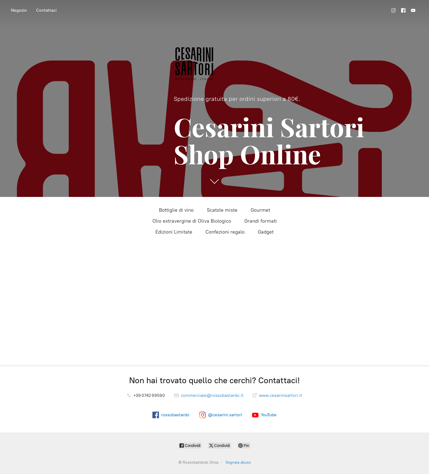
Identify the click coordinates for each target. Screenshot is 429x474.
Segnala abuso (238, 462)
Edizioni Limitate (173, 232)
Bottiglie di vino (176, 210)
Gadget (266, 232)
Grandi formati (260, 221)
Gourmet (260, 210)
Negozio (19, 10)
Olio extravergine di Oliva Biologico (191, 221)
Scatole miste (222, 210)
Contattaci (46, 10)
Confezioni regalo (225, 232)
